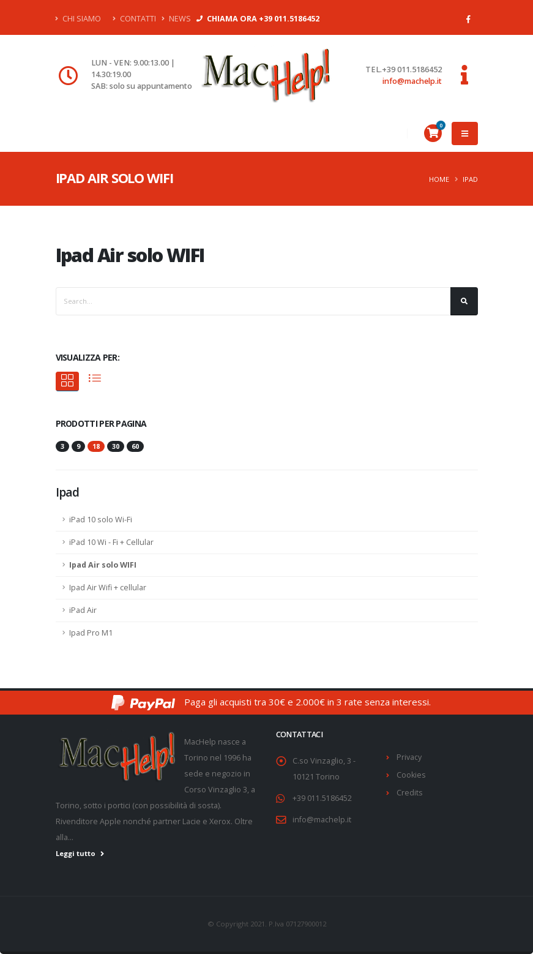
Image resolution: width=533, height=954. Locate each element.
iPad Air (83, 610)
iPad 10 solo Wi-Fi (100, 519)
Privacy (409, 757)
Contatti (134, 18)
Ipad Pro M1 (91, 633)
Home (439, 179)
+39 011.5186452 (322, 798)
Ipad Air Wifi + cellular (107, 587)
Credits (410, 792)
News (176, 18)
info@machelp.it (412, 81)
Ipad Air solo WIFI (102, 565)
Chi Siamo (78, 18)
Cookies (411, 775)
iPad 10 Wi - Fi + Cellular (111, 542)
